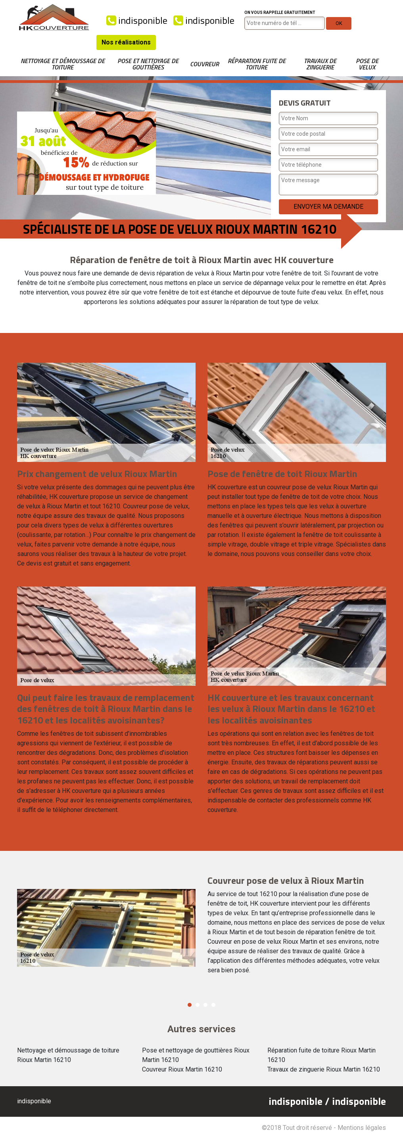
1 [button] (190, 1005)
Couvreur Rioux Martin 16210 (182, 1069)
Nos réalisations (126, 42)
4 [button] (213, 1005)
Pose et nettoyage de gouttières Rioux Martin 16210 (195, 1055)
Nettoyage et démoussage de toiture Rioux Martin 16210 (68, 1055)
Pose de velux (367, 64)
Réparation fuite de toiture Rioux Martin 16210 (321, 1055)
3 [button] (205, 1005)
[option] (201, 928)
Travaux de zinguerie (320, 64)
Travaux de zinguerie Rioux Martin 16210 (323, 1069)
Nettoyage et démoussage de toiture (63, 64)
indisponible (136, 20)
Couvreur (204, 64)
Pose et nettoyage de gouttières (147, 64)
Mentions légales (362, 1127)
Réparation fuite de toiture (257, 64)
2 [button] (198, 1005)
